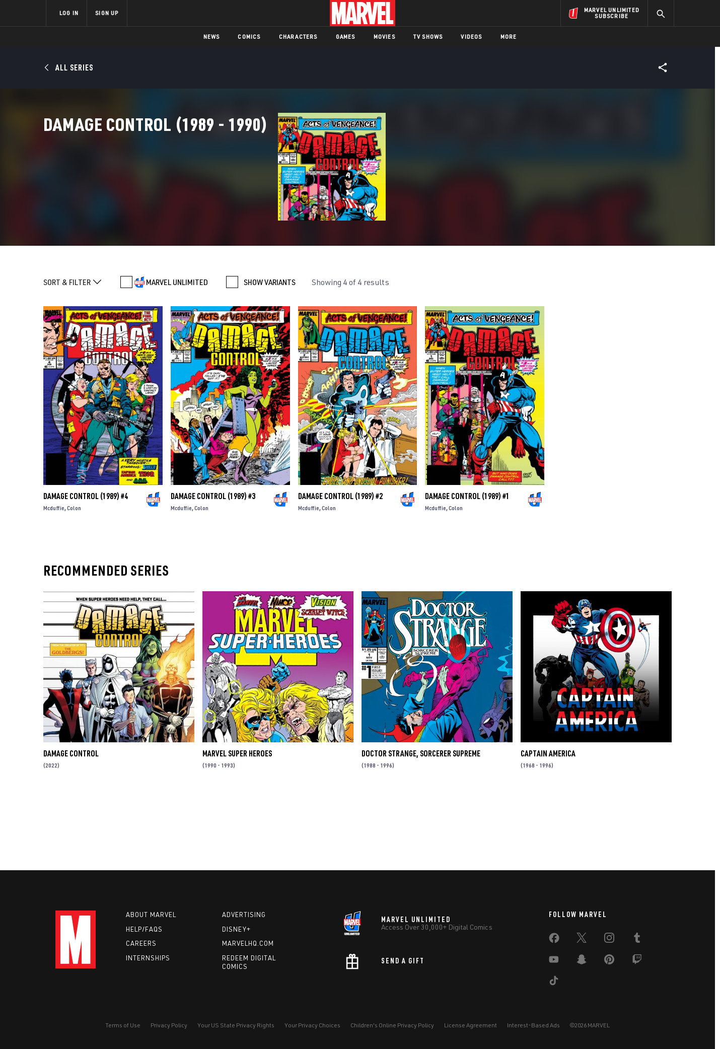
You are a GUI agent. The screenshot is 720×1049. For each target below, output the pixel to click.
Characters (298, 36)
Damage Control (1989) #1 (467, 565)
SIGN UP (106, 13)
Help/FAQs (144, 929)
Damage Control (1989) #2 (340, 565)
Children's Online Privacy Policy (392, 1025)
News (211, 36)
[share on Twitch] (637, 961)
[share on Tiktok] (554, 982)
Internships (148, 958)
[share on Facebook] (554, 940)
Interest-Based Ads (533, 1025)
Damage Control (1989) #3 (213, 565)
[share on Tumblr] (637, 940)
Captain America (548, 822)
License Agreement (470, 1025)
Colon (74, 576)
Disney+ (236, 929)
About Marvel (151, 915)
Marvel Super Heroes (237, 822)
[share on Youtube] (554, 961)
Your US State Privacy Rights (235, 1025)
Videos (471, 36)
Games (345, 36)
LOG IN (69, 13)
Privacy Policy (169, 1025)
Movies (384, 36)
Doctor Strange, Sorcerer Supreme (421, 822)
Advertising (244, 915)
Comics (249, 36)
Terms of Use (122, 1025)
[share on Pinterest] (609, 961)
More (508, 36)
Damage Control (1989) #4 (85, 565)
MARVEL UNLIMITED (177, 350)
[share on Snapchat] (582, 961)
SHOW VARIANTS (270, 350)
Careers (141, 943)
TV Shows (428, 36)
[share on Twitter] (582, 940)
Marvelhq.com (248, 943)
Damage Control (71, 822)
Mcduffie (53, 576)
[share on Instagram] (609, 940)
